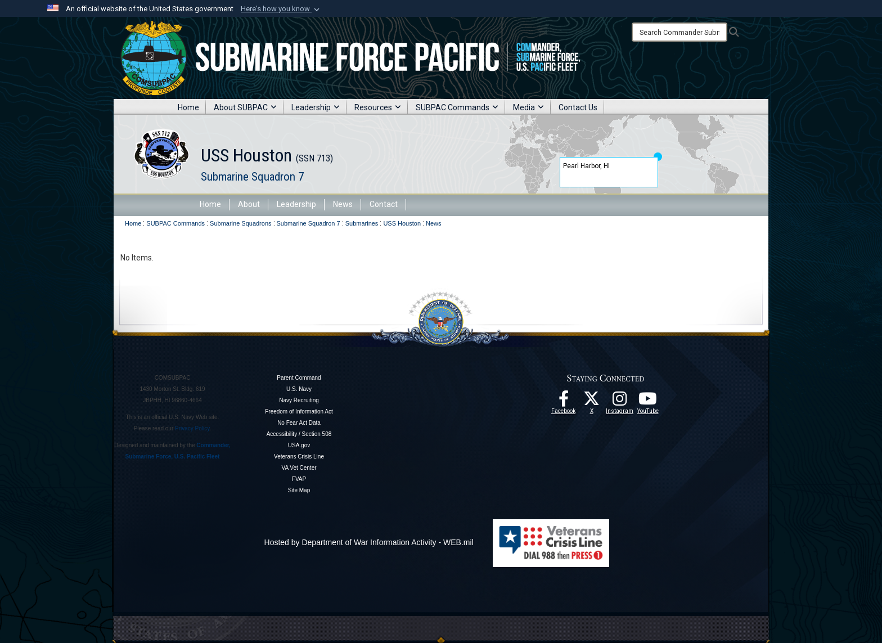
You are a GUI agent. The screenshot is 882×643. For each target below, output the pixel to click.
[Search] (679, 32)
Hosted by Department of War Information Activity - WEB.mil (369, 542)
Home (188, 107)
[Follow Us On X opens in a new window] (592, 401)
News (343, 204)
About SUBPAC (245, 107)
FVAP (299, 479)
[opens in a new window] (620, 401)
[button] (281, 9)
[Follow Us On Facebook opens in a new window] (564, 401)
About (249, 204)
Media (528, 107)
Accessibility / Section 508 (299, 434)
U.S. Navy (299, 389)
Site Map (299, 490)
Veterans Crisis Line (299, 456)
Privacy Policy (192, 428)
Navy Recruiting (299, 400)
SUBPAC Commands (457, 107)
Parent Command (299, 378)
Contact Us (578, 107)
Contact (384, 204)
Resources (377, 107)
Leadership (315, 107)
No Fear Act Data (299, 423)
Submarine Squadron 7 (252, 176)
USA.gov (299, 445)
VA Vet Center (298, 468)
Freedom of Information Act (299, 411)
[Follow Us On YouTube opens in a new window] (648, 401)
